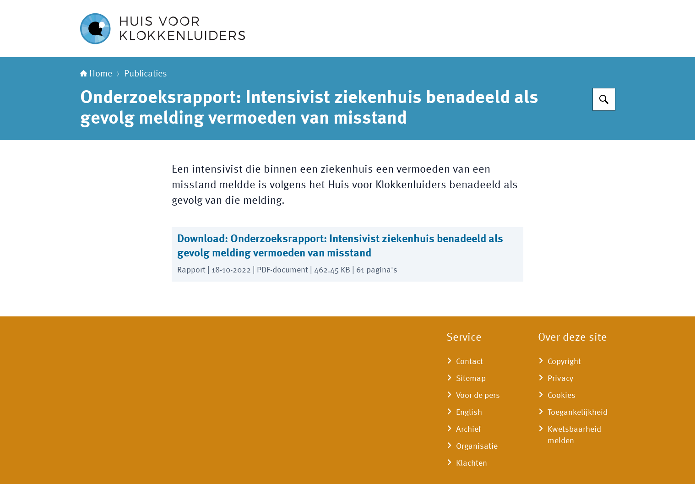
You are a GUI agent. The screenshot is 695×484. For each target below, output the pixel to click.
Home (96, 74)
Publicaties (145, 74)
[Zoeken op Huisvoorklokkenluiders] (604, 99)
